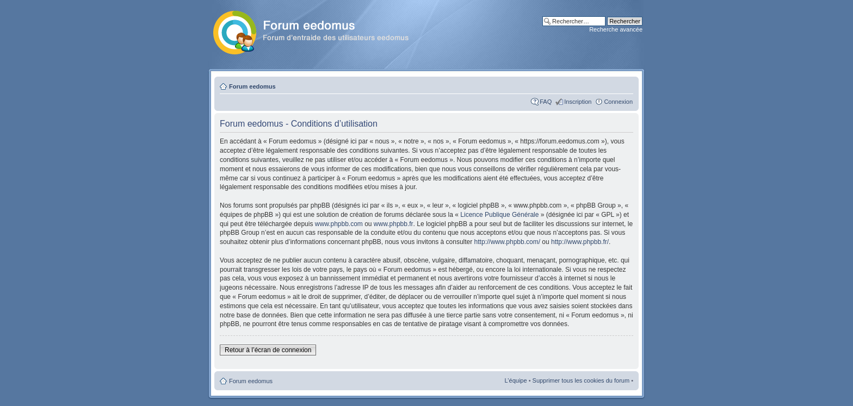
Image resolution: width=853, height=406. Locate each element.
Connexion (618, 101)
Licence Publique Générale (499, 214)
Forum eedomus (252, 86)
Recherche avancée (615, 29)
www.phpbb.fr (393, 224)
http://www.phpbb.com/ (507, 242)
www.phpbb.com (339, 224)
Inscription (577, 101)
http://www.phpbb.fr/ (580, 242)
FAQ (546, 101)
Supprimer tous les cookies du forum (581, 380)
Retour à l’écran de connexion (268, 350)
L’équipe (516, 380)
